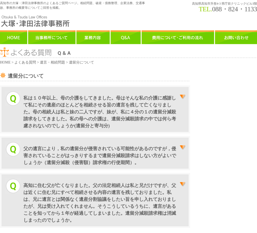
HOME (5, 62)
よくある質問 (25, 62)
